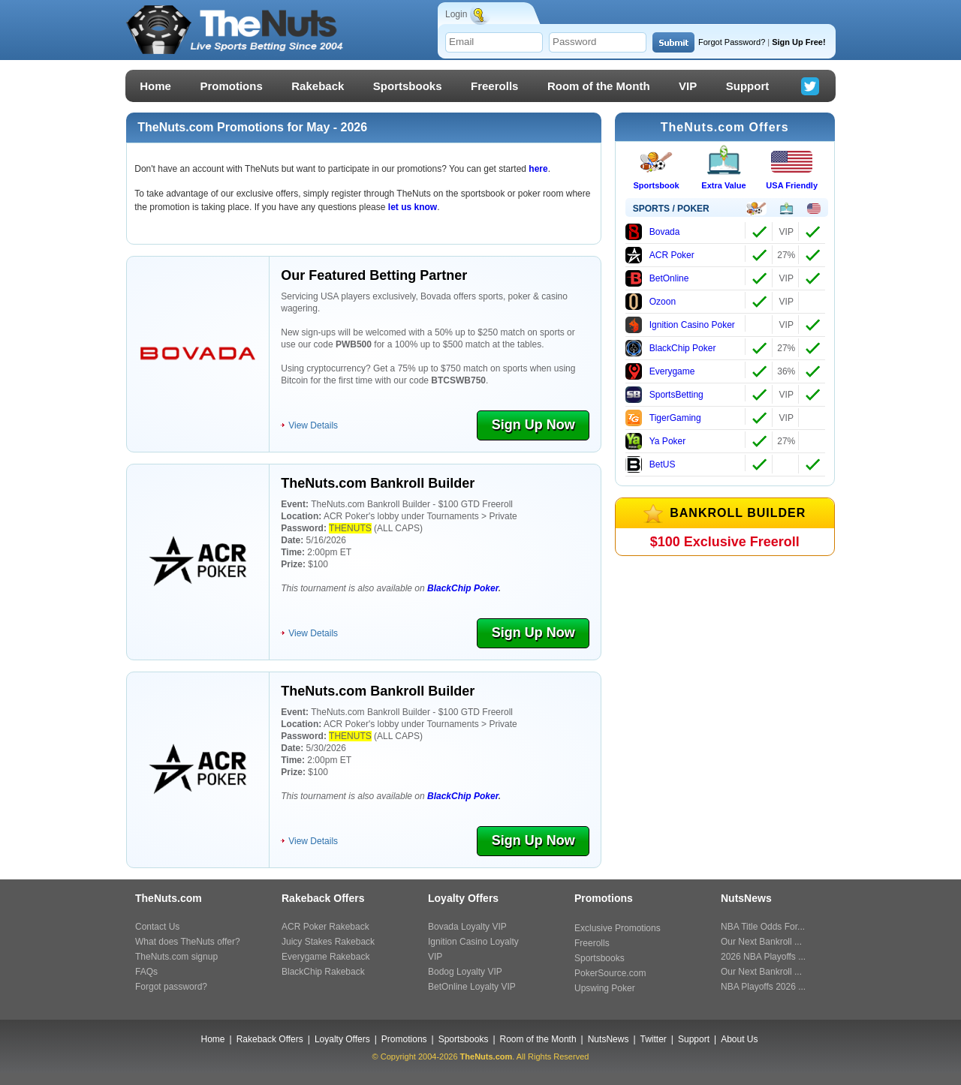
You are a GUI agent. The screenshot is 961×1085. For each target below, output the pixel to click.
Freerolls (494, 86)
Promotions (231, 86)
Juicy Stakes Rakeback (328, 941)
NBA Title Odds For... (763, 926)
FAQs (146, 971)
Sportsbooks (407, 86)
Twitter (653, 1039)
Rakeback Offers (269, 1039)
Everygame (660, 371)
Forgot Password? (731, 42)
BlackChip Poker (463, 588)
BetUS (650, 464)
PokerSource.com (610, 973)
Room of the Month (598, 86)
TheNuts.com (486, 1056)
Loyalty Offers (342, 1039)
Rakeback (317, 86)
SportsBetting (664, 394)
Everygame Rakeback (325, 956)
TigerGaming (663, 418)
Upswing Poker (604, 988)
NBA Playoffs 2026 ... (763, 986)
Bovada (652, 232)
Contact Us (157, 926)
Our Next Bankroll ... (761, 941)
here (538, 169)
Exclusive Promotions (617, 928)
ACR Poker (659, 255)
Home (155, 86)
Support (748, 86)
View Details (313, 425)
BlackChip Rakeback (323, 971)
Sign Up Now (533, 424)
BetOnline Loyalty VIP (472, 986)
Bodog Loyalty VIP (465, 971)
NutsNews (608, 1039)
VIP (688, 86)
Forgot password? (171, 986)
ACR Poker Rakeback (325, 926)
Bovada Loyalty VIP (467, 926)
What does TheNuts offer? (187, 941)
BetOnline (657, 278)
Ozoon (650, 301)
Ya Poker (655, 441)
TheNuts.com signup (176, 956)
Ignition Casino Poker (680, 325)
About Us (739, 1039)
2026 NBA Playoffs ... (763, 956)
